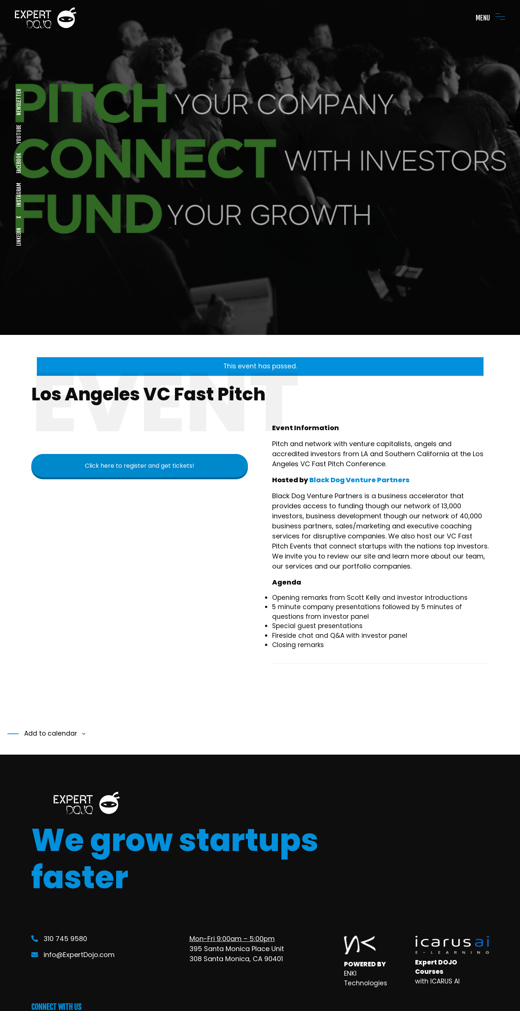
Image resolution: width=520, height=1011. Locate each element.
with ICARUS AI (437, 981)
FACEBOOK (18, 163)
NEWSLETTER (18, 102)
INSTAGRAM (18, 195)
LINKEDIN (18, 237)
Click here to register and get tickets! (139, 465)
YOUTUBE (18, 134)
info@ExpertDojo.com (73, 954)
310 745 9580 (59, 938)
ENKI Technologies (365, 978)
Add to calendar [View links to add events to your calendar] (49, 733)
